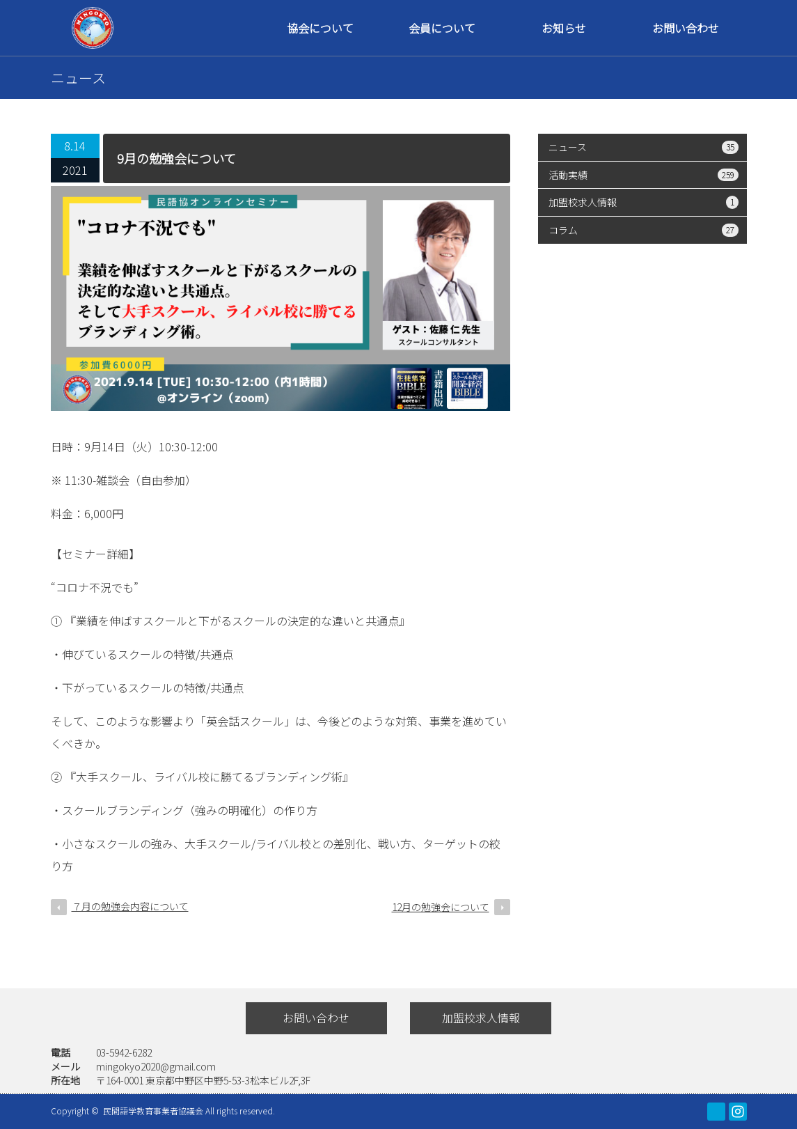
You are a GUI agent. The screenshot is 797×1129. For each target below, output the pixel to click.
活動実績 (644, 175)
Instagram (738, 1112)
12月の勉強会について (440, 907)
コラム (644, 230)
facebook (716, 1112)
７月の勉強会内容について (130, 906)
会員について (442, 28)
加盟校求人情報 (644, 202)
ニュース (644, 147)
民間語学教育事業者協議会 (154, 1110)
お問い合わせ (685, 28)
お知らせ (564, 28)
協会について (320, 28)
